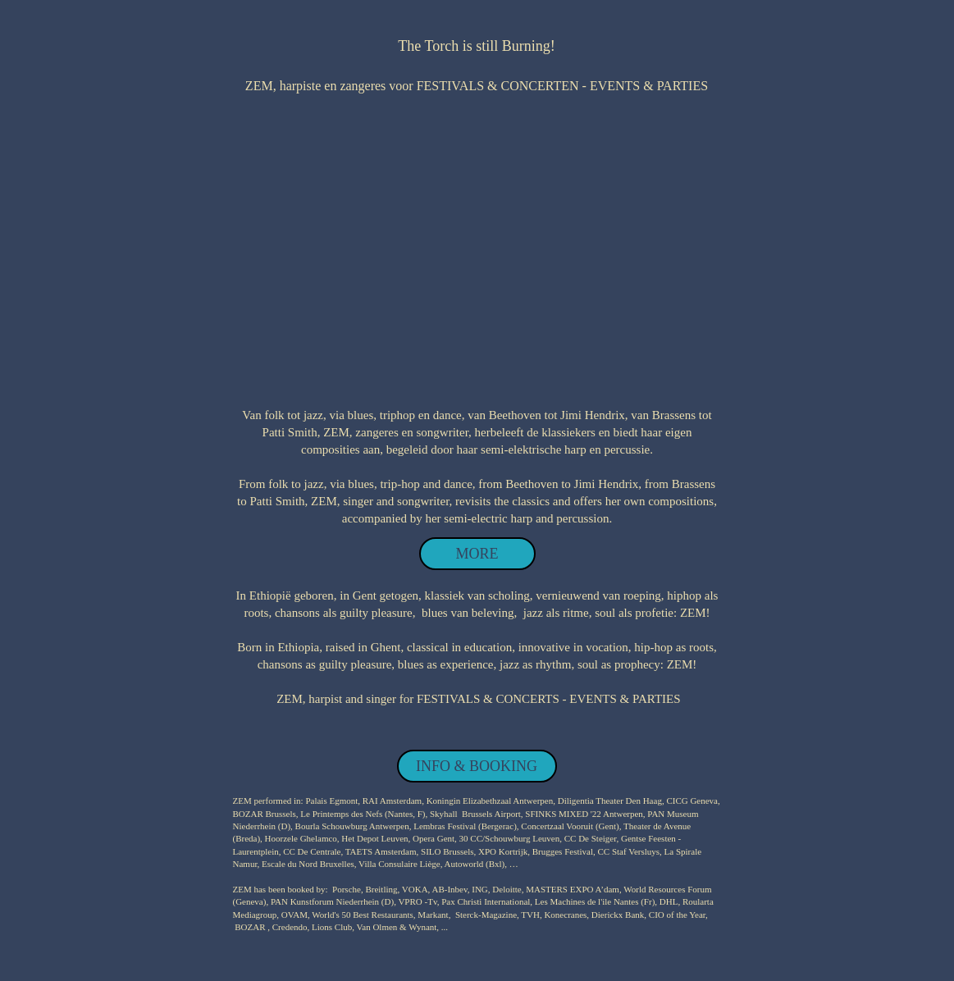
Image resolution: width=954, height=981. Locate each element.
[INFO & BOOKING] (477, 766)
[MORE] (477, 553)
